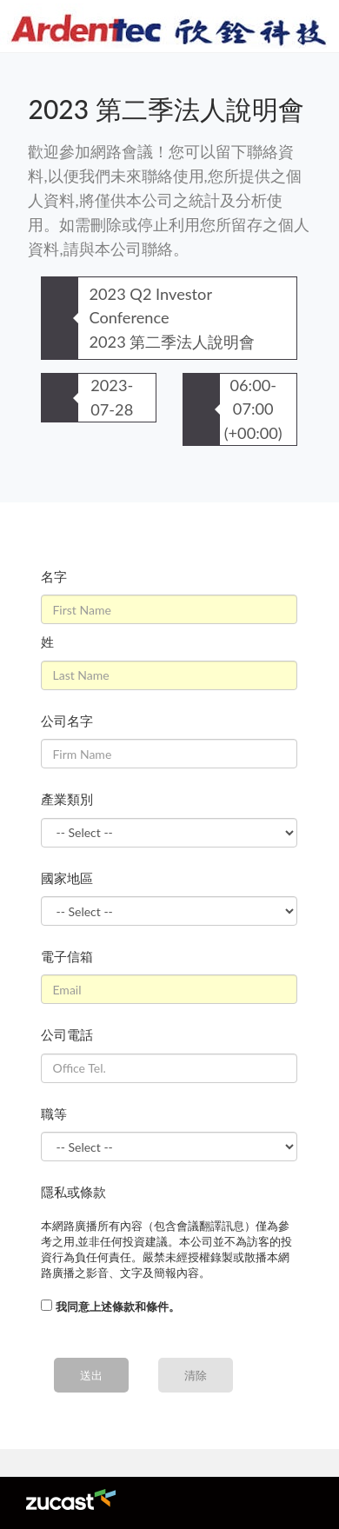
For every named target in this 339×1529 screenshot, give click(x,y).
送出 (91, 1375)
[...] (46, 1305)
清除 (195, 1375)
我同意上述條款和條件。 (118, 1306)
